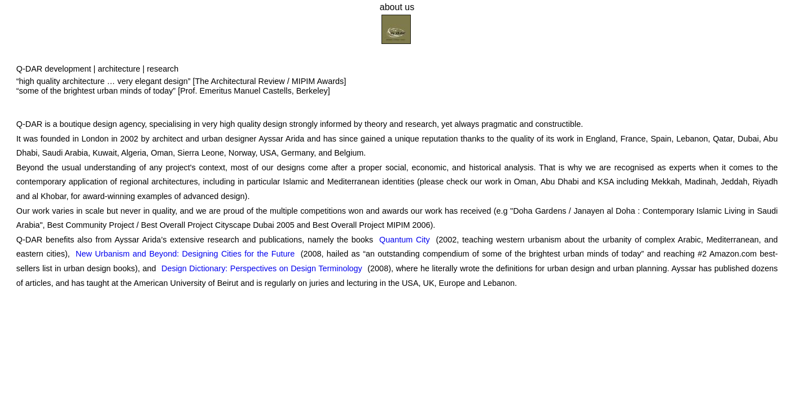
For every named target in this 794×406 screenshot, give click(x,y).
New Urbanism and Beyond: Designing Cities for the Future (185, 253)
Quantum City (404, 239)
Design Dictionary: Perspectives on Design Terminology (261, 268)
